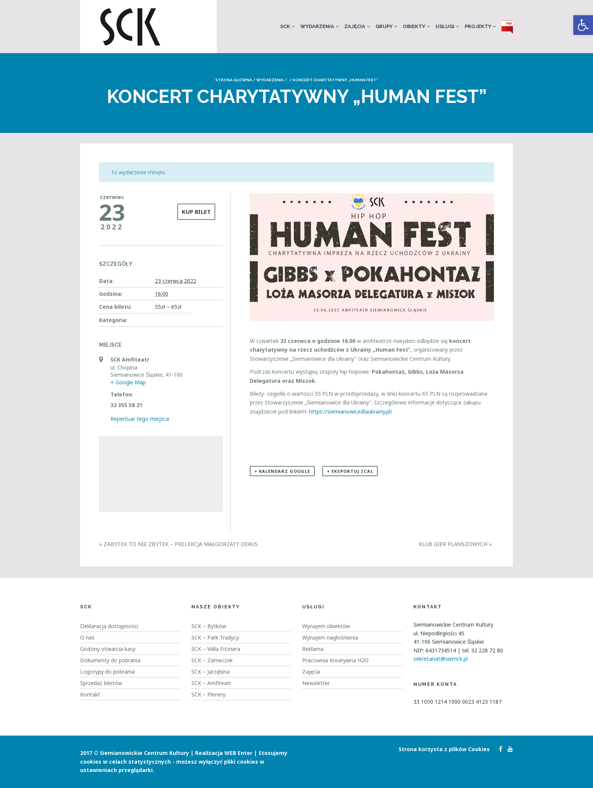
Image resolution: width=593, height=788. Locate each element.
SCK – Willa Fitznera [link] (215, 648)
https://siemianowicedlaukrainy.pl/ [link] (351, 411)
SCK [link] (285, 26)
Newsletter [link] (316, 683)
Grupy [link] (384, 26)
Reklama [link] (312, 648)
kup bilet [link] (196, 211)
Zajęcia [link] (354, 26)
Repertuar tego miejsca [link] (139, 418)
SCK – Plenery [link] (208, 694)
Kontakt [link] (90, 694)
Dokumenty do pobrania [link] (110, 660)
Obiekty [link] (414, 26)
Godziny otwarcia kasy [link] (108, 648)
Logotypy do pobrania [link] (107, 671)
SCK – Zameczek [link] (212, 660)
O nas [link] (87, 637)
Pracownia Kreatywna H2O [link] (335, 660)
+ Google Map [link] (128, 382)
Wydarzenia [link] (317, 26)
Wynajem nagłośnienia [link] (330, 637)
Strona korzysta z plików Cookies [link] (444, 749)
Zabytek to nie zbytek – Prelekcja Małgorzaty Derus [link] (178, 544)
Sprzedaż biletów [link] (101, 683)
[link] (583, 25)
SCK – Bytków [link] (208, 626)
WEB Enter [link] (238, 752)
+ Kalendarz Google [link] (282, 471)
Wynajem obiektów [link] (326, 626)
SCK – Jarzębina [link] (210, 671)
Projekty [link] (478, 26)
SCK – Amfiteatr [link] (211, 683)
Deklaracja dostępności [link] (109, 626)
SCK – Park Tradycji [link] (215, 637)
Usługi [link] (444, 26)
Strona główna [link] (233, 80)
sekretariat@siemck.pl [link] (440, 658)
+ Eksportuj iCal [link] (350, 471)
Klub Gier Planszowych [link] (455, 544)
